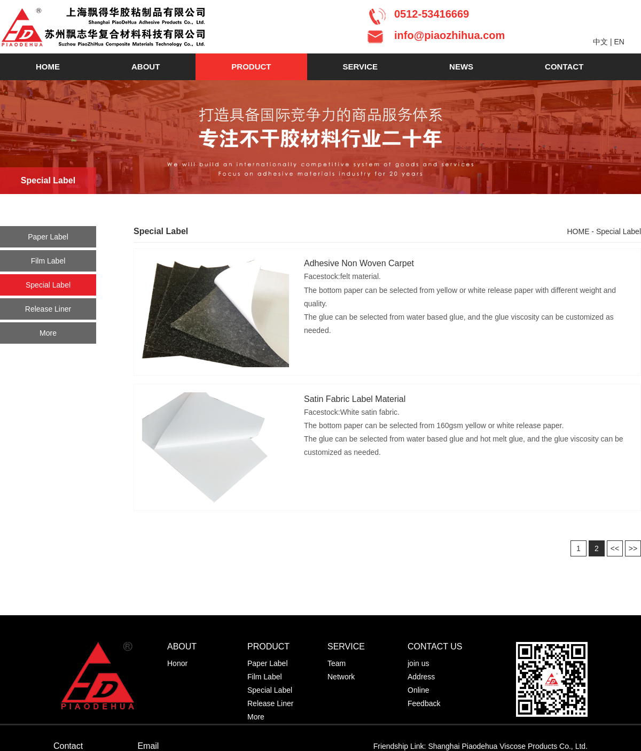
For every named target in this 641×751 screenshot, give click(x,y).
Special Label (48, 285)
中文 (600, 41)
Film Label (48, 261)
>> (633, 548)
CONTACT (564, 66)
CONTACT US (435, 646)
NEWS (461, 66)
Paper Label (48, 237)
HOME (48, 66)
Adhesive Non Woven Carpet (359, 263)
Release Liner (48, 309)
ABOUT (145, 66)
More (48, 333)
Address (421, 676)
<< (615, 548)
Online (418, 690)
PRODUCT (251, 66)
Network (341, 676)
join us (418, 663)
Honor (177, 663)
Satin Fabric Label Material (354, 399)
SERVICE (360, 66)
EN (619, 41)
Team (336, 663)
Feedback (424, 703)
